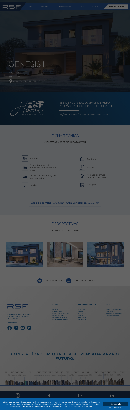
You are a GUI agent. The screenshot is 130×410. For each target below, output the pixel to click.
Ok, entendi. (115, 404)
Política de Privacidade (115, 407)
